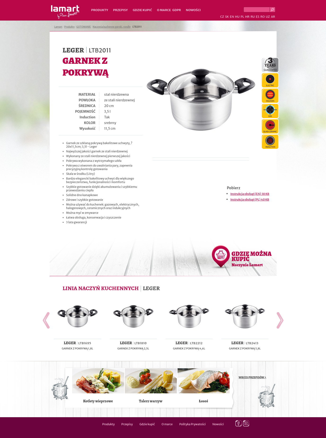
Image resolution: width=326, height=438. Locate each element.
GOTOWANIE (83, 26)
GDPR (176, 10)
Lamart (65, 12)
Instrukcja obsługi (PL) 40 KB (249, 199)
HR (247, 17)
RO (262, 17)
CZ (222, 17)
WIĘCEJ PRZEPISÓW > (252, 377)
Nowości (193, 10)
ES (257, 17)
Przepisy (120, 10)
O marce (164, 10)
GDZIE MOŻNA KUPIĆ (252, 259)
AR (273, 17)
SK (227, 17)
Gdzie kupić (142, 10)
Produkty (99, 10)
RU (253, 17)
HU (237, 17)
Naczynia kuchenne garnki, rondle (111, 26)
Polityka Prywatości (192, 424)
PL (242, 17)
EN (232, 17)
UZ (268, 17)
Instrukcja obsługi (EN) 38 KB (249, 194)
